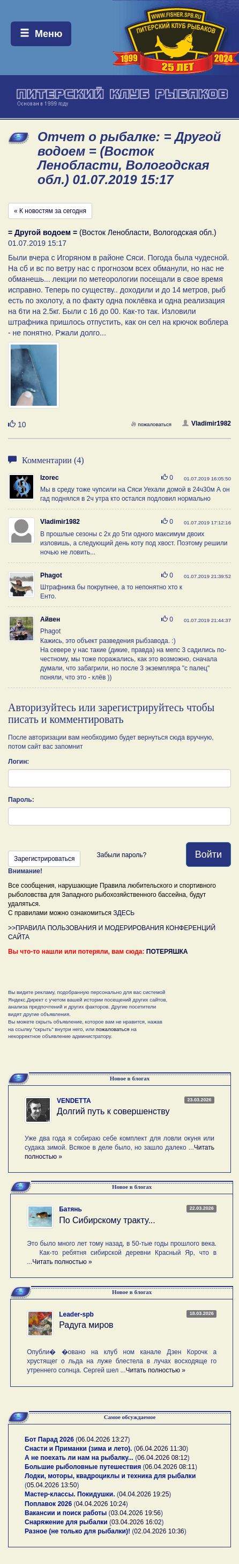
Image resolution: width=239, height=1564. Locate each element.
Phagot (51, 575)
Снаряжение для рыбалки (66, 1522)
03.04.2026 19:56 (136, 1513)
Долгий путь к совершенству (113, 1111)
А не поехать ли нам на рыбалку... (79, 1457)
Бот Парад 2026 (49, 1439)
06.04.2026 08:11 (170, 1467)
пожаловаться (151, 424)
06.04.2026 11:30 (161, 1448)
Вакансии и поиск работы (66, 1513)
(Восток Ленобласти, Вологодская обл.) (112, 232)
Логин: (18, 761)
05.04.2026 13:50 (52, 1485)
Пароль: (21, 799)
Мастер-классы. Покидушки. (70, 1494)
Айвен (50, 619)
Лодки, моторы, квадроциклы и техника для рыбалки (110, 1476)
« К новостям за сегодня (50, 211)
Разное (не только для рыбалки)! (77, 1531)
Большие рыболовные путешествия (83, 1467)
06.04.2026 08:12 (162, 1457)
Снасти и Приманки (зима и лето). (78, 1448)
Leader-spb (76, 1314)
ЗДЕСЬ (124, 913)
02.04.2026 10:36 (159, 1531)
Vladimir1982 (206, 423)
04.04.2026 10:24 (100, 1504)
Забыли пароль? (121, 855)
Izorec (49, 477)
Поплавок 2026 (48, 1504)
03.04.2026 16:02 (136, 1522)
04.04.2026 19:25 (144, 1494)
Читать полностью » (62, 1262)
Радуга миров (86, 1324)
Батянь (70, 1209)
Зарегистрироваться (44, 859)
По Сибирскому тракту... (107, 1220)
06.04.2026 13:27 (103, 1439)
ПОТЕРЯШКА (167, 951)
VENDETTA (74, 1101)
